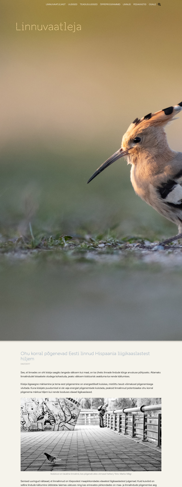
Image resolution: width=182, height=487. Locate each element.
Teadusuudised (89, 4)
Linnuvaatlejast (56, 4)
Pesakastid (139, 4)
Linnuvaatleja (48, 26)
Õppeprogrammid (110, 4)
